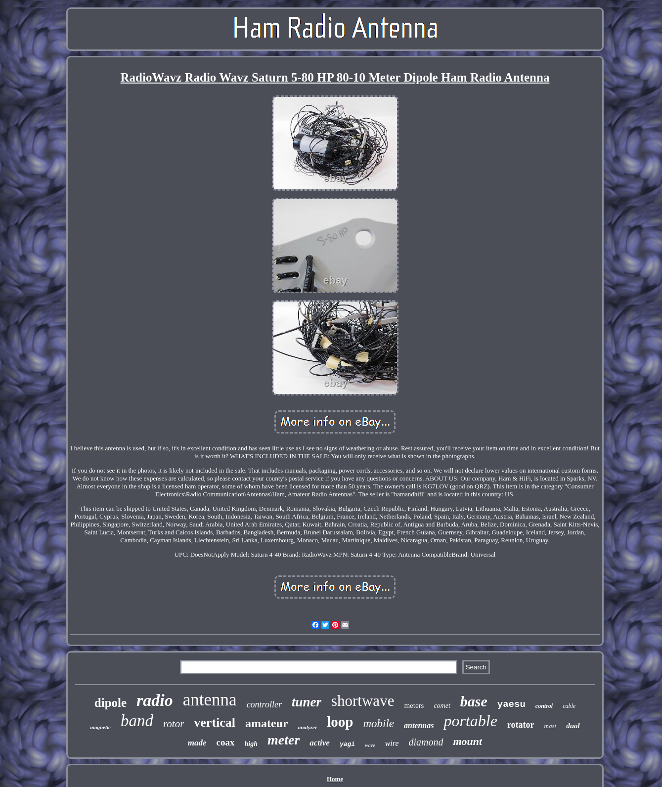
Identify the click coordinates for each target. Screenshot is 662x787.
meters (414, 705)
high (251, 743)
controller (264, 704)
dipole (110, 702)
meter (283, 739)
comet (442, 705)
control (544, 705)
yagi (347, 744)
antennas (419, 725)
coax (226, 742)
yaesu (511, 704)
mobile (378, 723)
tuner (306, 702)
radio (154, 700)
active (319, 742)
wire (392, 743)
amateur (266, 723)
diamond (426, 742)
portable (470, 721)
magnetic (100, 727)
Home (335, 779)
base (473, 701)
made (197, 742)
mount (468, 741)
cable (569, 705)
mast (550, 726)
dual (573, 726)
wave (370, 745)
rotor (173, 724)
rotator (520, 725)
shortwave (362, 700)
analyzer (307, 727)
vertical (214, 722)
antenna (210, 699)
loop (340, 722)
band (137, 721)
